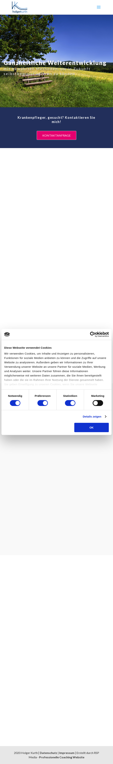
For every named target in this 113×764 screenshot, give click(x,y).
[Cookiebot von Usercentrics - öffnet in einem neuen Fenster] (93, 334)
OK (92, 427)
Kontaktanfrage (56, 135)
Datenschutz (48, 752)
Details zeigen (92, 416)
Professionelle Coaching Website (61, 757)
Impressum (66, 752)
